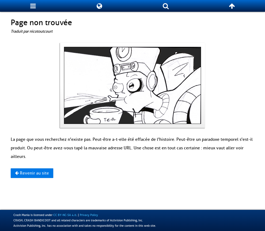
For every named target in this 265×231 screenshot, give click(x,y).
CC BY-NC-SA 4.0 (64, 215)
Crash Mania (21, 215)
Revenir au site (32, 173)
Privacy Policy (89, 215)
